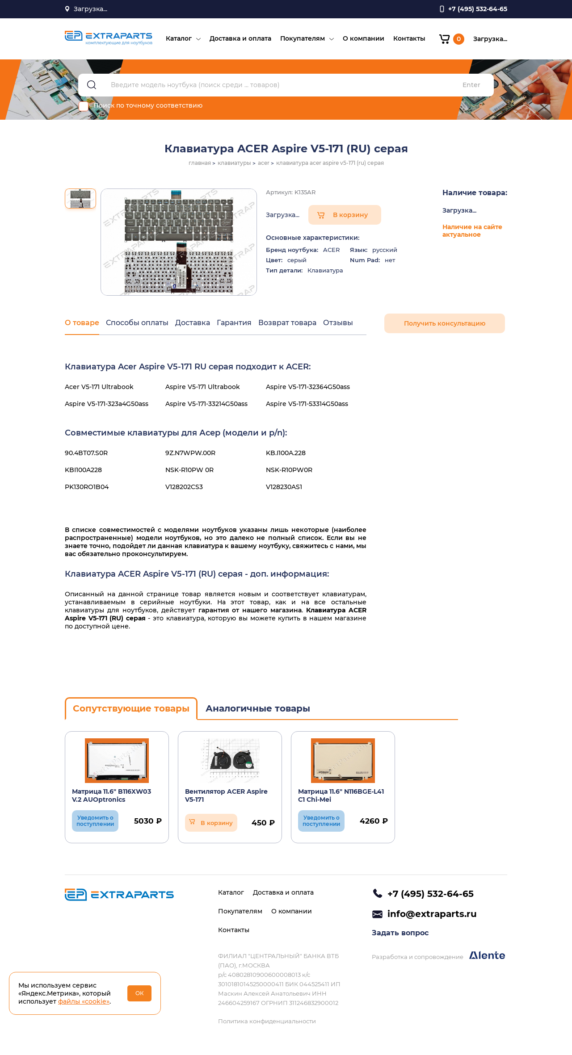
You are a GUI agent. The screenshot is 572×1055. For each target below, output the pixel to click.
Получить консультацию (444, 323)
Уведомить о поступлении (95, 820)
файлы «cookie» (83, 1001)
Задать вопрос (400, 933)
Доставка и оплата (240, 38)
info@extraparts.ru (432, 913)
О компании (363, 38)
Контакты (409, 38)
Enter (471, 85)
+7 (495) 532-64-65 (430, 893)
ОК (139, 993)
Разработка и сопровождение (438, 955)
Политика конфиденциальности (267, 1021)
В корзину (350, 215)
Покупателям (302, 38)
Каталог (179, 38)
